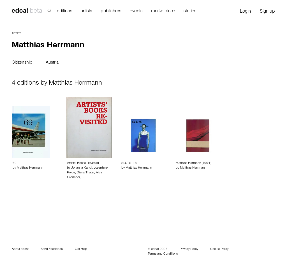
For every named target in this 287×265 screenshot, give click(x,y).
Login (245, 12)
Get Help (81, 249)
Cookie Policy (219, 249)
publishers (111, 11)
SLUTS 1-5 (129, 163)
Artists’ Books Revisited (83, 163)
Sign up (267, 12)
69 (15, 163)
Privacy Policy (189, 249)
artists (86, 11)
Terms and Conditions (163, 254)
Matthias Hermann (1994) (193, 163)
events (136, 11)
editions (64, 11)
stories (190, 11)
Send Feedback (52, 249)
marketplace (163, 11)
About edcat (20, 249)
